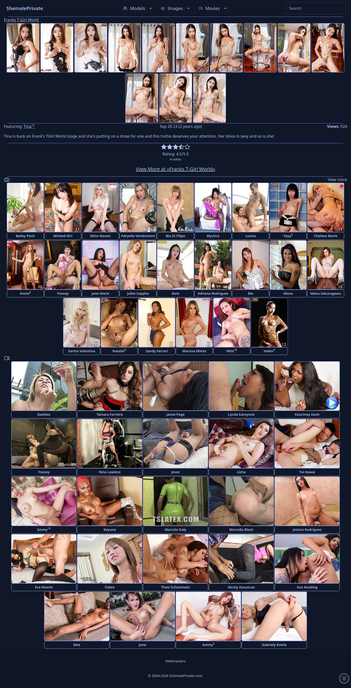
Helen (269, 350)
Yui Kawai (307, 472)
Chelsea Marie (325, 235)
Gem (175, 293)
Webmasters (175, 661)
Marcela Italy (175, 529)
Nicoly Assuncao (241, 587)
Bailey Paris (25, 235)
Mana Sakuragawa (325, 293)
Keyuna (110, 529)
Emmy (43, 529)
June (142, 644)
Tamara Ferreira (110, 414)
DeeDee (43, 414)
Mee (76, 644)
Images (176, 8)
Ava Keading (307, 587)
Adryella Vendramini (138, 235)
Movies (213, 8)
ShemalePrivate (24, 8)
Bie (250, 293)
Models (138, 8)
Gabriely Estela (274, 644)
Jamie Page (175, 414)
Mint (231, 350)
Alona (288, 293)
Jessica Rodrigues (307, 529)
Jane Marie (100, 293)
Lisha (241, 472)
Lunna (250, 235)
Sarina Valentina (81, 351)
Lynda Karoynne (241, 414)
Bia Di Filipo (175, 235)
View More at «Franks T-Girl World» (175, 169)
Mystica (213, 235)
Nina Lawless (109, 472)
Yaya (288, 235)
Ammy (208, 644)
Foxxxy (62, 293)
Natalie (119, 350)
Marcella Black (241, 529)
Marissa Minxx (194, 351)
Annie (25, 293)
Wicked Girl (62, 235)
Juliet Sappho (138, 293)
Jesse (175, 472)
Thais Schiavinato (175, 587)
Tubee (110, 587)
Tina (29, 126)
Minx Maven (100, 235)
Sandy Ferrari (157, 351)
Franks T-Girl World (21, 19)
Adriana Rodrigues (213, 293)
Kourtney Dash (307, 414)
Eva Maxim (44, 587)
